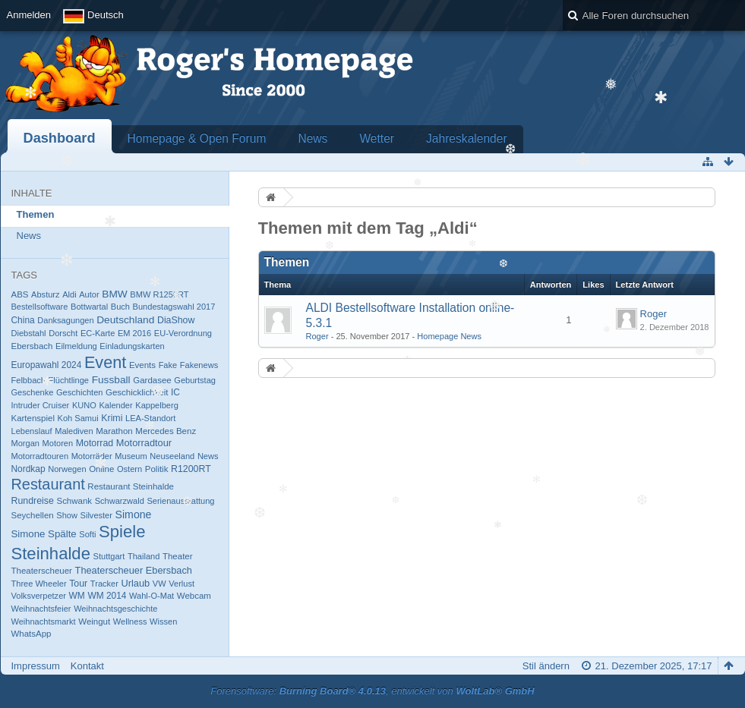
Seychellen (32, 515)
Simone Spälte (44, 534)
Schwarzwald (119, 500)
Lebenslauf (31, 431)
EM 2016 (134, 333)
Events (142, 365)
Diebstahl (28, 333)
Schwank (74, 500)
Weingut (94, 621)
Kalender (115, 405)
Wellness (130, 621)
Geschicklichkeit (137, 392)
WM (77, 595)
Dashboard (60, 138)
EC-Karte (97, 333)
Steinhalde (50, 553)
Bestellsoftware (39, 306)
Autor (89, 294)
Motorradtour (144, 442)
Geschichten (79, 392)
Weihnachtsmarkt (43, 621)
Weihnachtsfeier (41, 608)
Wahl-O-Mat (151, 595)
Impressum (35, 666)
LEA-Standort (150, 418)
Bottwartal (89, 306)
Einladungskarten (131, 346)
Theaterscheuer (41, 570)
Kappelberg (156, 405)
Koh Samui (78, 418)
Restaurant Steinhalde (130, 486)
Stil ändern (546, 666)
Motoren (58, 443)
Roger (317, 336)
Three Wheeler (39, 583)
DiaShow (175, 320)
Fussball (111, 379)
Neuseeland (172, 456)
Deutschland (125, 320)
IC (175, 392)
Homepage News (449, 336)
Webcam (194, 595)
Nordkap (28, 469)
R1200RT (191, 469)
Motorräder (91, 456)
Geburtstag (195, 380)
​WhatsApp (31, 633)
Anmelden (29, 14)
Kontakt (87, 666)
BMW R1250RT (159, 294)
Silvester (96, 515)
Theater (178, 556)
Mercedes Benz (165, 431)
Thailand (143, 556)
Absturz (45, 294)
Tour (78, 583)
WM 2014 (106, 595)
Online (101, 469)
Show (66, 515)
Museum (131, 456)
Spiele (122, 531)
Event (105, 362)
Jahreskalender (466, 138)
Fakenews (199, 365)
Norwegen (67, 469)
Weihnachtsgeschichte (115, 608)
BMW (114, 294)
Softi (87, 534)
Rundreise (32, 501)
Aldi (69, 294)
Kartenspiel (33, 418)
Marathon (114, 431)
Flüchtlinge (69, 380)
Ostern (129, 469)
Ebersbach (32, 346)
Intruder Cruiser (40, 405)
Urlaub (136, 583)
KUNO (84, 405)
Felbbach (28, 380)
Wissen (163, 621)
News (312, 138)
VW (159, 583)
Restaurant (48, 484)
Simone (133, 514)
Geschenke (32, 392)
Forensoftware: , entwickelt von (372, 691)
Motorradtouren (40, 456)
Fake (168, 365)
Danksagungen (65, 320)
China (23, 320)
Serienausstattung (180, 500)
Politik (157, 469)
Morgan (25, 443)
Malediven (74, 431)
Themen (36, 214)
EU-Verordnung (183, 333)
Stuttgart (109, 556)
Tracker (104, 583)
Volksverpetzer (38, 595)
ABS (20, 294)
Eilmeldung (76, 346)
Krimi (111, 418)
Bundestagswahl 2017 (174, 306)
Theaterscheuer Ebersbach (133, 570)
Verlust (181, 583)
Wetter (376, 138)
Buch (120, 306)
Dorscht (63, 333)
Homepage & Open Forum (197, 138)
